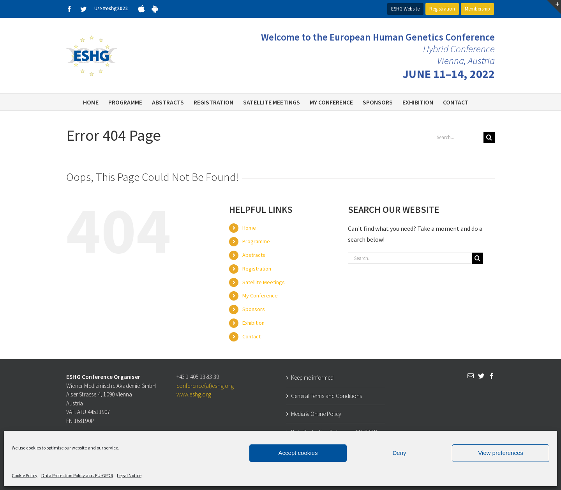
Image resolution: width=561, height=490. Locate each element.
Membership (477, 8)
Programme (256, 241)
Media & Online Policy (316, 413)
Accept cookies (298, 452)
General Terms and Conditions (326, 396)
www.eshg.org (193, 394)
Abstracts (253, 254)
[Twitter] (481, 376)
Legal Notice (129, 475)
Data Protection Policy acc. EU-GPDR (77, 475)
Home (249, 227)
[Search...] (456, 137)
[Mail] (471, 376)
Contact (251, 336)
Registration (442, 8)
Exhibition (253, 322)
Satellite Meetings (263, 282)
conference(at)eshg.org (205, 385)
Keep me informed (312, 377)
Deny (399, 452)
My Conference (260, 295)
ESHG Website (405, 8)
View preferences (500, 452)
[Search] (489, 137)
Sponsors (253, 309)
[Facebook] (492, 376)
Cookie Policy (24, 475)
